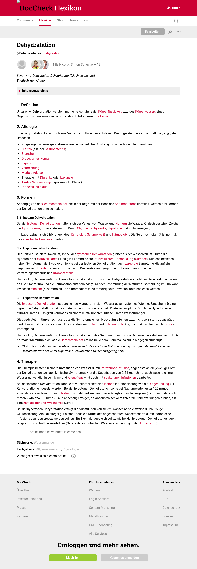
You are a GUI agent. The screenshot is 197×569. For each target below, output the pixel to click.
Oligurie (82, 228)
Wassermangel (44, 442)
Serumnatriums (125, 204)
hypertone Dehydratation (39, 304)
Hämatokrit (78, 234)
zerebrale (131, 263)
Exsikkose (101, 116)
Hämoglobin (120, 234)
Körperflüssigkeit (110, 111)
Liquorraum (148, 423)
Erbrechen (28, 154)
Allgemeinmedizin (48, 449)
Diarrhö (27, 149)
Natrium (121, 223)
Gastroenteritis (55, 149)
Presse (21, 508)
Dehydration (51, 53)
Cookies (167, 516)
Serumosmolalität (54, 204)
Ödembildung (123, 259)
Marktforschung (100, 516)
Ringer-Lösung (159, 384)
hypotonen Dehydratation (94, 254)
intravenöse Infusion (115, 368)
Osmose (141, 259)
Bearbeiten (152, 31)
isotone (109, 384)
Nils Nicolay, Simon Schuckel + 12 (76, 64)
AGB (165, 499)
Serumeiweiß (96, 234)
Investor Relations (29, 499)
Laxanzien (67, 177)
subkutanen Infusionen (120, 377)
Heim (56, 377)
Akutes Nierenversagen (37, 182)
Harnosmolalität (72, 340)
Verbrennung (30, 168)
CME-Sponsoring (100, 525)
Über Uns (23, 490)
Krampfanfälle (63, 273)
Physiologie (71, 449)
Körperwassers (145, 111)
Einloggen (173, 8)
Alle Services (98, 534)
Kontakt (167, 490)
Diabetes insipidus (34, 187)
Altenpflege (75, 377)
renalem (36, 289)
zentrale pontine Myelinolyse (43, 403)
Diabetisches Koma (35, 158)
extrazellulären (47, 259)
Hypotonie (115, 228)
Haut (94, 324)
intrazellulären (104, 259)
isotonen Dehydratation (43, 223)
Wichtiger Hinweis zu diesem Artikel (41, 456)
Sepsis (26, 163)
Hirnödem (42, 268)
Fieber (168, 324)
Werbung (95, 490)
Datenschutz (171, 508)
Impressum (170, 525)
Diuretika (46, 177)
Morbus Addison (33, 173)
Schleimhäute (114, 324)
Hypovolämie (31, 228)
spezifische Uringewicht (39, 239)
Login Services (99, 499)
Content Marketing (102, 508)
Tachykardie (97, 228)
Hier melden (72, 432)
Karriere (22, 516)
